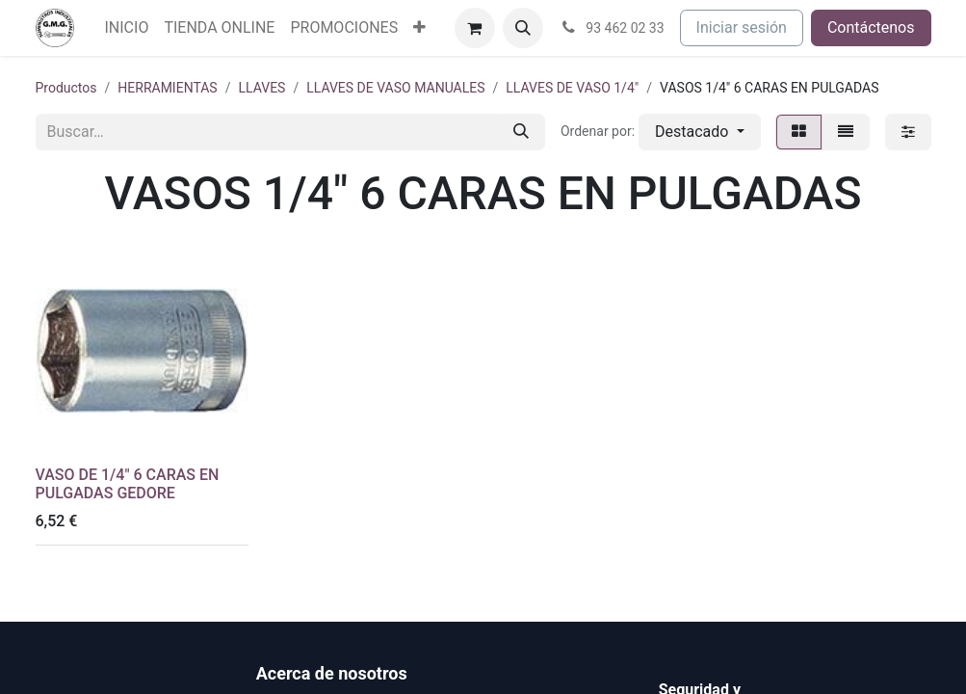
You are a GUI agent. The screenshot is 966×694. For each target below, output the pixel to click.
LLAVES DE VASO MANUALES (395, 87)
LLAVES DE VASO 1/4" (572, 87)
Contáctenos (871, 27)
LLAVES (261, 87)
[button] (523, 28)
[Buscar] (521, 132)
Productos (66, 87)
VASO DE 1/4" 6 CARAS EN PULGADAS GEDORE (128, 484)
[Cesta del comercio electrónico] (475, 28)
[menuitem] (127, 28)
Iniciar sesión (741, 27)
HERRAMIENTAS (167, 87)
